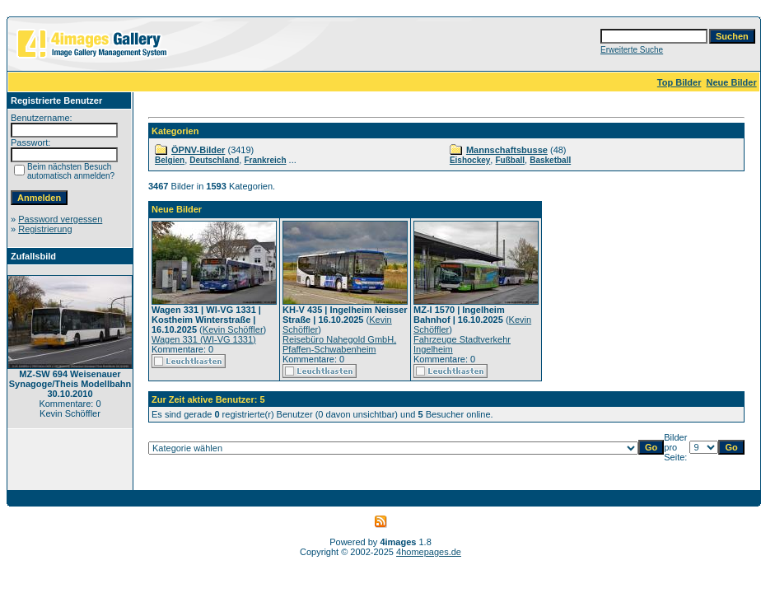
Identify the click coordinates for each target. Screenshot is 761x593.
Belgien (169, 160)
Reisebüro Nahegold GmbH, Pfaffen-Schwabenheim (339, 344)
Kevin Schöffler (233, 329)
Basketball (550, 160)
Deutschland (214, 160)
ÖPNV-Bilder (198, 150)
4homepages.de (428, 552)
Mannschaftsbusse (507, 150)
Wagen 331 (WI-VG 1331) (204, 339)
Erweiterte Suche (631, 49)
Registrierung (45, 229)
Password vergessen (60, 219)
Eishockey (470, 160)
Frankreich (265, 160)
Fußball (510, 160)
